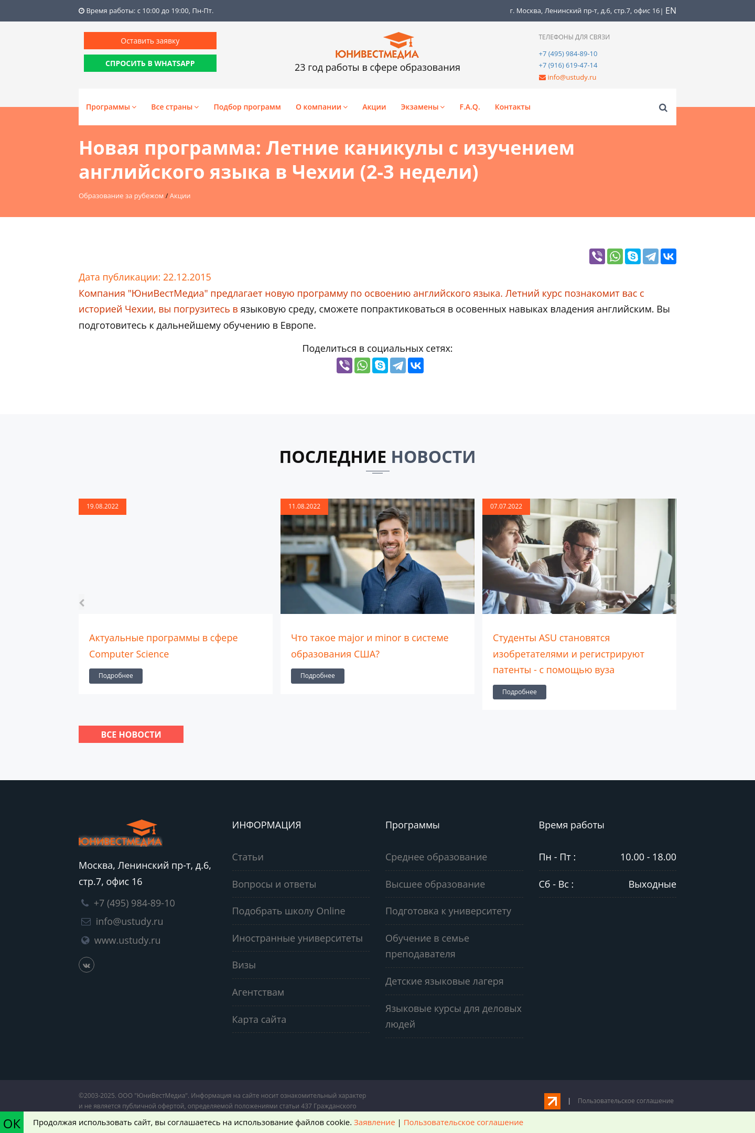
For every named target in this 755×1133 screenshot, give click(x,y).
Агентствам (258, 992)
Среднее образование (436, 856)
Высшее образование (435, 884)
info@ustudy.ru (571, 77)
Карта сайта (259, 1019)
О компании (322, 107)
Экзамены (423, 107)
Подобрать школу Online (289, 910)
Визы (244, 964)
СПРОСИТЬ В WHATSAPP (150, 63)
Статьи (248, 856)
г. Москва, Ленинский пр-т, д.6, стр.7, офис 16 (585, 10)
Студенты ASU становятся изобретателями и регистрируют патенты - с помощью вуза (568, 653)
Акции (374, 107)
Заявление (374, 1122)
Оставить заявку (150, 41)
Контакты (513, 107)
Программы (111, 107)
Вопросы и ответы (274, 884)
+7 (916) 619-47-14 (568, 65)
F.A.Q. (469, 107)
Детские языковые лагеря (444, 981)
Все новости (131, 734)
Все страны (175, 107)
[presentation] (81, 602)
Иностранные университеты (297, 938)
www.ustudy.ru (127, 940)
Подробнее (116, 675)
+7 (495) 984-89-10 (568, 53)
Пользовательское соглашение (626, 1100)
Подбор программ (247, 107)
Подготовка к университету (448, 910)
